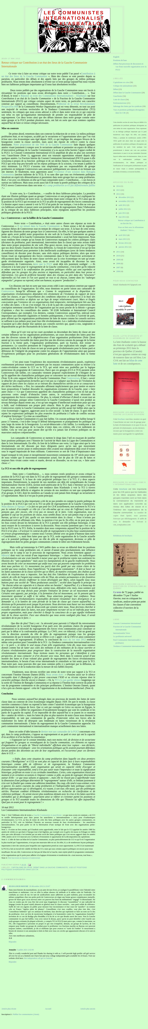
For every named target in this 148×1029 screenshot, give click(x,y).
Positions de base (120, 60)
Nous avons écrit (54, 674)
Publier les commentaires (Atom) (26, 1014)
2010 (118, 255)
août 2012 (123, 205)
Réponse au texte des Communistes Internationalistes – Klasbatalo (54, 95)
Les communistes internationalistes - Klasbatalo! (74, 18)
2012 (118, 194)
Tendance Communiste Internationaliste (129, 646)
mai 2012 (123, 217)
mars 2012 (123, 239)
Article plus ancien (87, 1009)
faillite (92, 185)
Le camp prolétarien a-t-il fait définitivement (66, 185)
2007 (118, 267)
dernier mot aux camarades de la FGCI (60, 731)
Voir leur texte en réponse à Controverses (24, 858)
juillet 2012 (123, 209)
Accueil (48, 1009)
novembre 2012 (125, 201)
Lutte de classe (119, 99)
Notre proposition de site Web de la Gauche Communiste (43, 144)
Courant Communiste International (127, 623)
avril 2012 (123, 235)
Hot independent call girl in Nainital (38, 958)
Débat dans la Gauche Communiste (50, 867)
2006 (118, 271)
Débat (115, 89)
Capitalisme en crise (21, 867)
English (116, 57)
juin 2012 (123, 213)
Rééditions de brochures (122, 535)
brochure (121, 419)
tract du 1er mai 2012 (74, 639)
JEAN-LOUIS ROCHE (18, 886)
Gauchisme (117, 96)
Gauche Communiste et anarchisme (47, 815)
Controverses (8, 291)
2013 (118, 190)
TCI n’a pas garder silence (68, 680)
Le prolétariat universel (122, 636)
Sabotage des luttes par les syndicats (127, 106)
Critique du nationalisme (123, 86)
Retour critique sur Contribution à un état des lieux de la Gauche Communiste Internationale (44, 64)
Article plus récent (9, 1009)
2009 (118, 259)
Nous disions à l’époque (13, 506)
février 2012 (124, 243)
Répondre (12, 942)
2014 (118, 186)
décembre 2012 (125, 197)
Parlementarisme (119, 103)
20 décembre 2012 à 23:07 (39, 886)
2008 (118, 263)
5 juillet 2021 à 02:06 (25, 950)
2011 (118, 252)
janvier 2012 (124, 247)
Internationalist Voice (121, 633)
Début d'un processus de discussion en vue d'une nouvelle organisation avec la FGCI (129, 67)
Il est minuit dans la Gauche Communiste (39, 226)
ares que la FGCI (43, 264)
